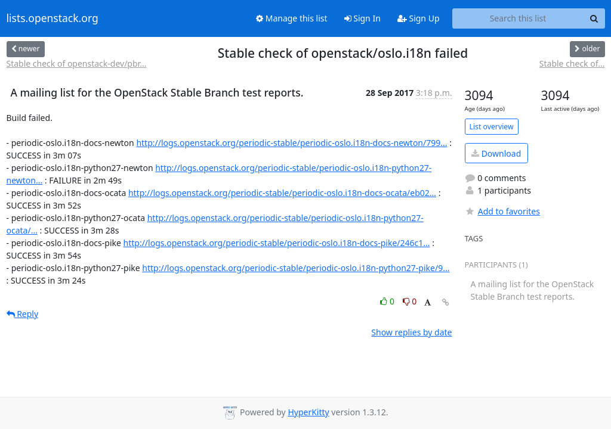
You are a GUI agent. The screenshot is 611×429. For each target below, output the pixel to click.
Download (496, 153)
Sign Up (418, 18)
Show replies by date (411, 332)
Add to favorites (502, 211)
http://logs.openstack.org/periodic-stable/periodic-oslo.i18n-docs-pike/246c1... (277, 242)
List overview (492, 127)
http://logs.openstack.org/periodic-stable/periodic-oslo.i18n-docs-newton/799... (291, 142)
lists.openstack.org (52, 18)
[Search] (594, 18)
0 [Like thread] (388, 301)
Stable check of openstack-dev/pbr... (77, 63)
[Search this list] (518, 18)
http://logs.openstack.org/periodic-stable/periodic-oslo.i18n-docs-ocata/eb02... (282, 192)
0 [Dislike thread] (410, 301)
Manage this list (292, 18)
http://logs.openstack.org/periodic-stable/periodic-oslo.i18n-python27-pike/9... (295, 267)
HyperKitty (308, 412)
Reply (23, 313)
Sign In (362, 18)
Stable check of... (572, 63)
